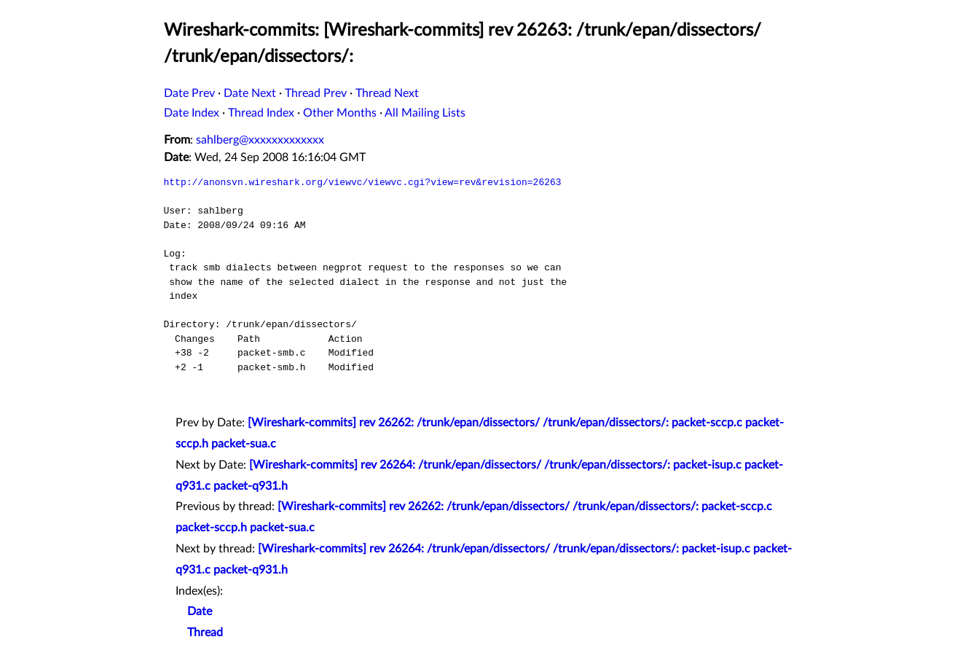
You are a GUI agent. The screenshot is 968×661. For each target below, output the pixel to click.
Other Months (340, 113)
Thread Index (261, 113)
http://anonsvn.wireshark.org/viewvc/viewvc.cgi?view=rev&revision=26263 (363, 182)
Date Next (250, 93)
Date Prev (189, 93)
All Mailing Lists (425, 113)
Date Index (191, 113)
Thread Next (387, 93)
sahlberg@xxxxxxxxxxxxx (260, 140)
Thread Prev (316, 93)
